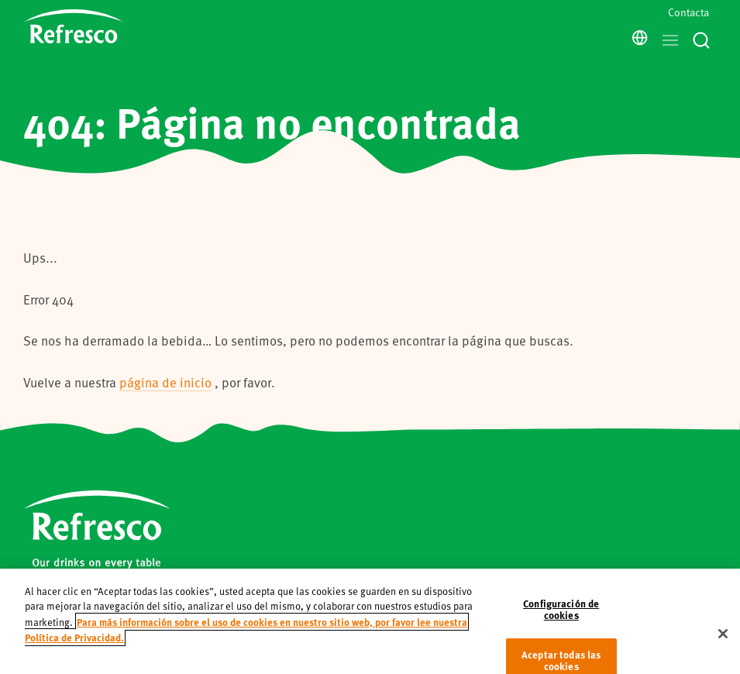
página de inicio (165, 382)
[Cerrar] (723, 644)
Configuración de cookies (561, 619)
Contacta (688, 12)
